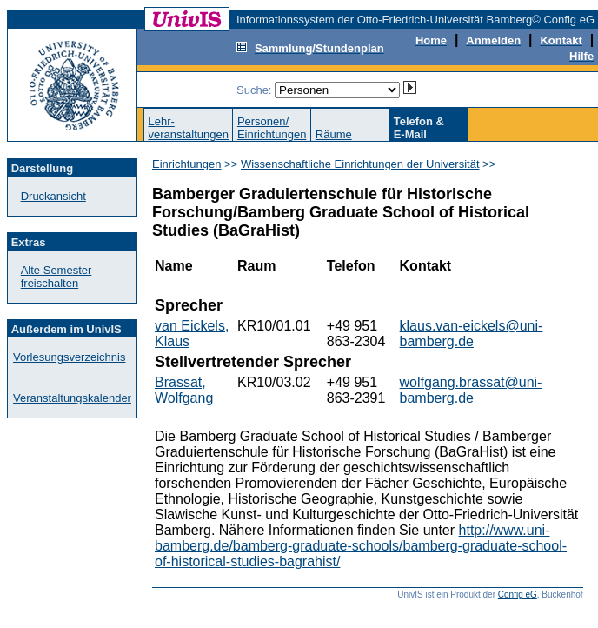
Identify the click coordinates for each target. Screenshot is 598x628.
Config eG (517, 594)
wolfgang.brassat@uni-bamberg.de (471, 390)
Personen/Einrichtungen (272, 128)
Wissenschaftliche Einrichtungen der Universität (360, 163)
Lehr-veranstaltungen (188, 128)
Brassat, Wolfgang (184, 390)
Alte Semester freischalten (56, 277)
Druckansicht (53, 196)
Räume (334, 134)
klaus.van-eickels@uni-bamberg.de (471, 333)
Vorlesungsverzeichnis (69, 357)
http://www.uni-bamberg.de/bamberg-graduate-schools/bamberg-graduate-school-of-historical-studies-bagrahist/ (361, 546)
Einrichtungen (187, 163)
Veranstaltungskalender (72, 397)
